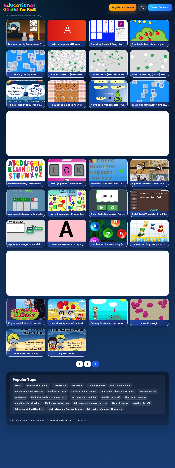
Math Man (77, 385)
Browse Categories (160, 7)
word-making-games (37, 385)
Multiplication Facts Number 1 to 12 (48, 397)
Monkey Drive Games (135, 397)
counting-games (96, 385)
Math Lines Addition (120, 385)
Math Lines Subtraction (57, 403)
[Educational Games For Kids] (19, 7)
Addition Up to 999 (111, 397)
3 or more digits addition (84, 397)
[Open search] (142, 7)
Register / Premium (123, 7)
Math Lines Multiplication (27, 403)
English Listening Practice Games (65, 409)
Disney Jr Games (120, 403)
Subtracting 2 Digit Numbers (29, 409)
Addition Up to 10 (141, 403)
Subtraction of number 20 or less (117, 391)
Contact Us (80, 420)
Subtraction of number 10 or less (90, 403)
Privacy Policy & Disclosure (59, 420)
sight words (20, 397)
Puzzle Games (60, 385)
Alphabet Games (147, 391)
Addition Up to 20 (57, 391)
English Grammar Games (83, 391)
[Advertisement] (87, 133)
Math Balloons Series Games (29, 391)
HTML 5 (18, 385)
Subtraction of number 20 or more (104, 409)
